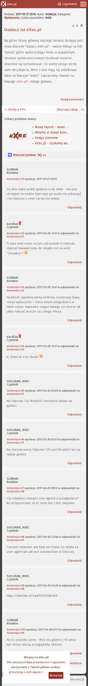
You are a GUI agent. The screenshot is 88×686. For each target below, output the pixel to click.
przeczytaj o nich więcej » (26, 672)
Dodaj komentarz (72, 99)
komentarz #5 (15, 390)
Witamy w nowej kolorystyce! (52, 132)
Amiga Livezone (46, 138)
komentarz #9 (15, 585)
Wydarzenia (11, 17)
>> (82, 109)
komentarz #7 (15, 488)
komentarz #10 (16, 629)
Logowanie (69, 4)
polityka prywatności (35, 662)
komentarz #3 (15, 287)
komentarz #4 (15, 346)
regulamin (58, 662)
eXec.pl (21, 82)
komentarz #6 (15, 439)
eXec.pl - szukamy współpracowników (52, 143)
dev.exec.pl (77, 679)
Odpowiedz (74, 207)
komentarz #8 (15, 536)
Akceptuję (56, 675)
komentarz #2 (15, 233)
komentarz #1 (15, 179)
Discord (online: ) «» (29, 155)
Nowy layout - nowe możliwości (52, 127)
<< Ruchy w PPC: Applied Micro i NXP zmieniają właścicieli (16, 109)
